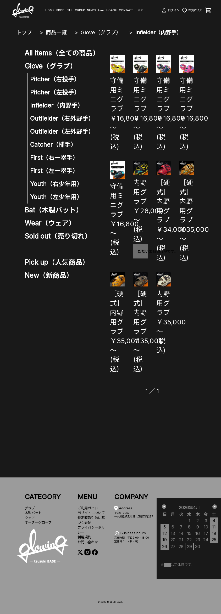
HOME (49, 10)
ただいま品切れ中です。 (143, 251)
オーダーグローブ (38, 522)
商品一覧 (56, 32)
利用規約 (84, 537)
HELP (139, 10)
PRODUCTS (64, 10)
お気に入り (192, 10)
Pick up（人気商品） (57, 262)
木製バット (33, 513)
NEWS (91, 10)
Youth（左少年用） (56, 197)
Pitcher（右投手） (55, 79)
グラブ (30, 508)
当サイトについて (91, 513)
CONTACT (126, 10)
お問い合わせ (88, 542)
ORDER (80, 10)
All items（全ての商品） (62, 53)
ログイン (170, 10)
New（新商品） (49, 275)
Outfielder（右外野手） (62, 118)
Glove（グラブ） (101, 32)
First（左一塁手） (54, 170)
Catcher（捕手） (53, 144)
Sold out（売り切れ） (58, 236)
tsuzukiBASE (107, 10)
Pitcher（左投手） (55, 92)
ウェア (30, 518)
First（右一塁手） (54, 157)
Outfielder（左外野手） (62, 131)
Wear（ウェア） (50, 223)
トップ (24, 32)
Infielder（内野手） (158, 32)
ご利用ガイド (88, 508)
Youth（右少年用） (56, 184)
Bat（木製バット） (54, 210)
